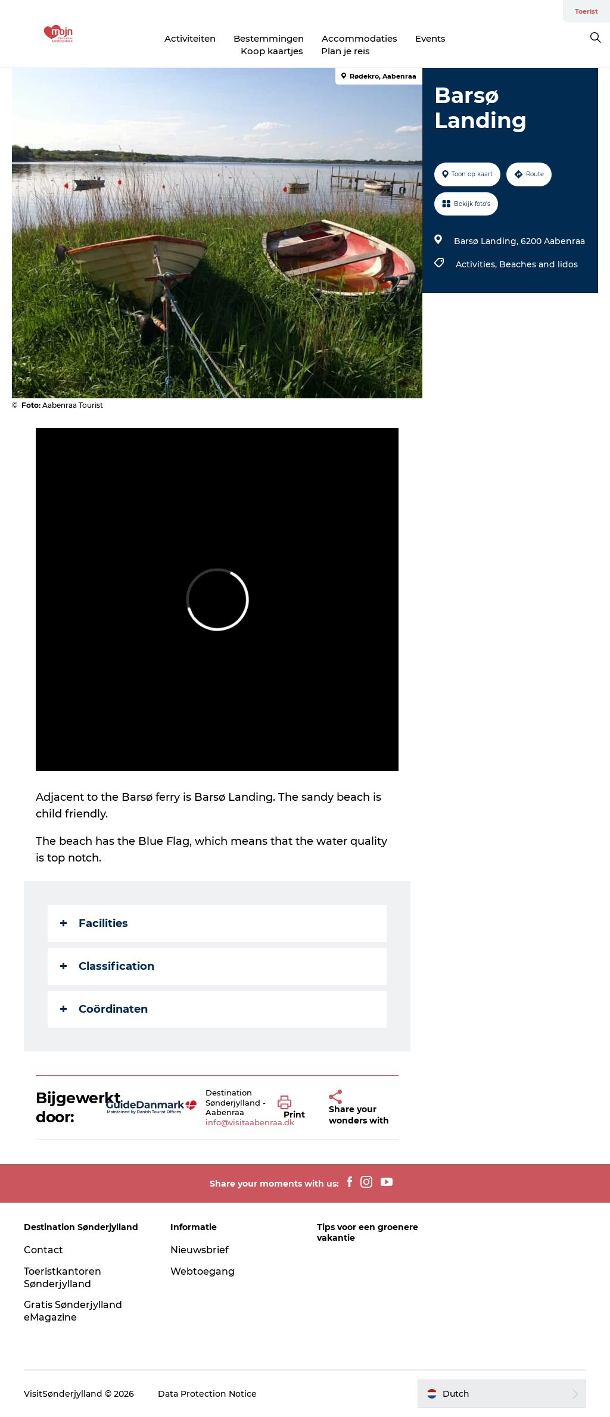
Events (430, 38)
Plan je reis (345, 51)
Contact (43, 1250)
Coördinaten (104, 1009)
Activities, (477, 264)
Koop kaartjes (272, 51)
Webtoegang (202, 1271)
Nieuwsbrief (199, 1250)
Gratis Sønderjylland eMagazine (73, 1311)
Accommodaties (359, 38)
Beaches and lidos (538, 264)
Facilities (94, 923)
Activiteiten (190, 38)
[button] (294, 1108)
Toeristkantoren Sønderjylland (62, 1278)
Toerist (586, 11)
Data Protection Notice (207, 1393)
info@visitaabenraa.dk (250, 1122)
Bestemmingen (269, 38)
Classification (107, 966)
